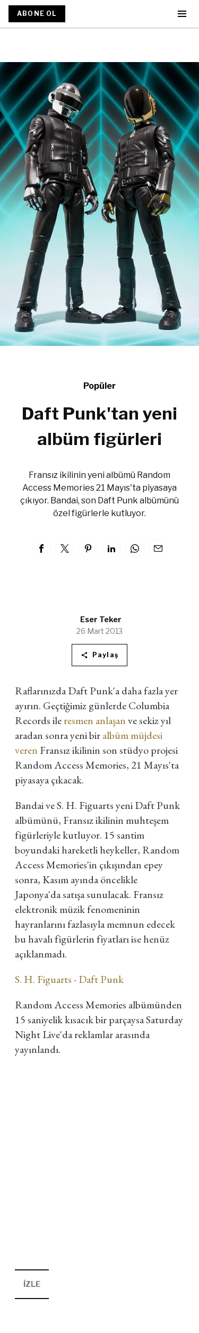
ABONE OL (37, 14)
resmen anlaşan (95, 720)
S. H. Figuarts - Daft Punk (69, 979)
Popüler (99, 386)
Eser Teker (101, 619)
